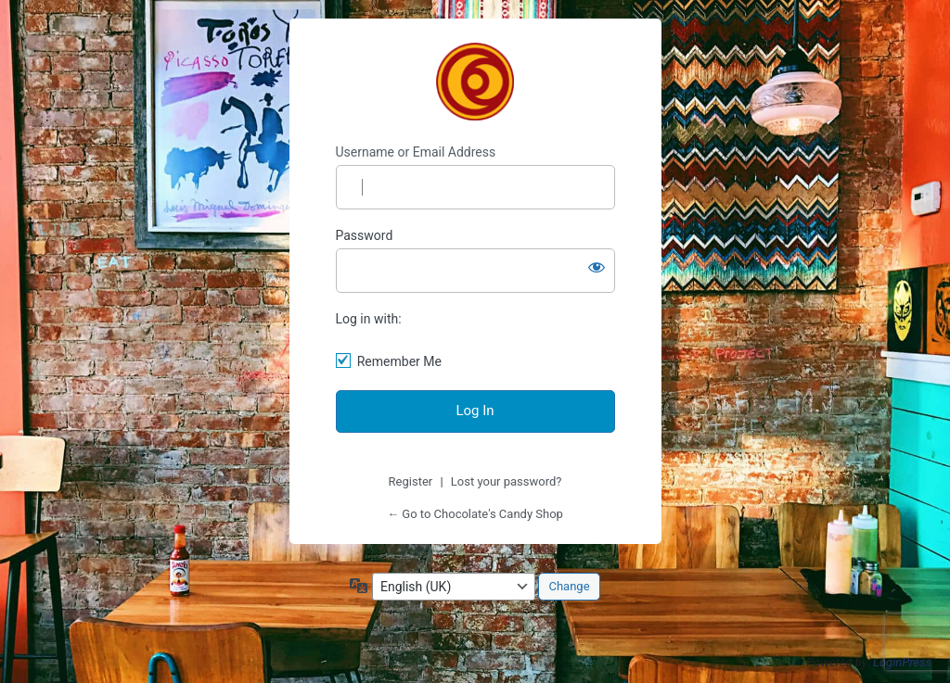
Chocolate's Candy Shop (475, 81)
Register (411, 481)
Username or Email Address (416, 152)
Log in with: (369, 318)
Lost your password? (506, 481)
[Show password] (596, 266)
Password (364, 235)
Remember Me (399, 361)
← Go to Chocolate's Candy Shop (475, 514)
